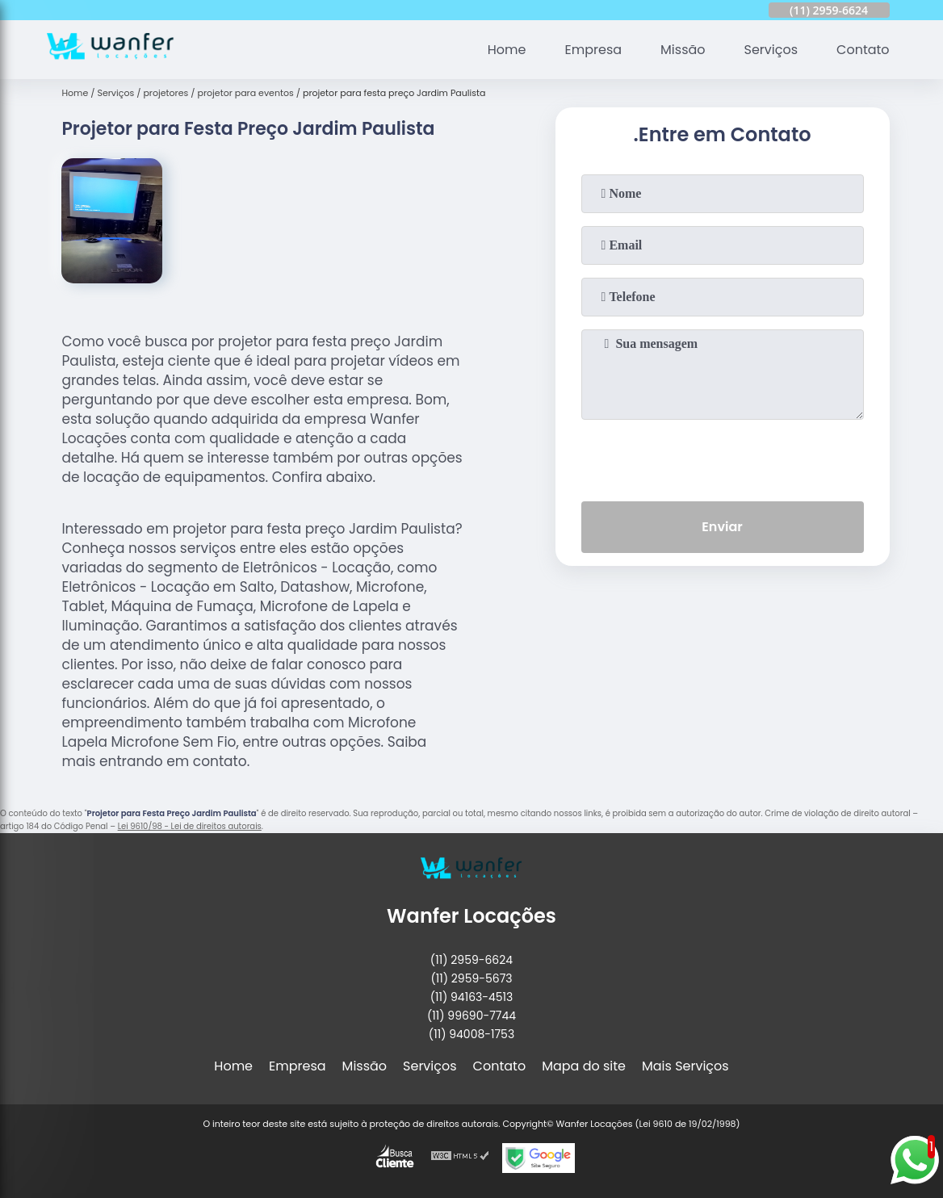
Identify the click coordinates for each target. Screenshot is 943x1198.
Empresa (593, 49)
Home (507, 49)
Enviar (722, 526)
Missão (682, 49)
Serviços (771, 49)
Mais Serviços (685, 1066)
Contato (863, 49)
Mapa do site (584, 1066)
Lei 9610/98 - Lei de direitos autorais (190, 826)
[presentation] (722, 456)
